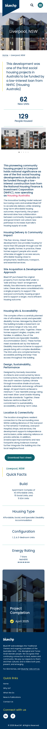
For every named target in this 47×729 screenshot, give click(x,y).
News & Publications (12, 697)
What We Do (8, 692)
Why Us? (7, 688)
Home (5, 55)
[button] (40, 5)
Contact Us (8, 701)
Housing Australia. (18, 195)
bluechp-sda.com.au (30, 669)
